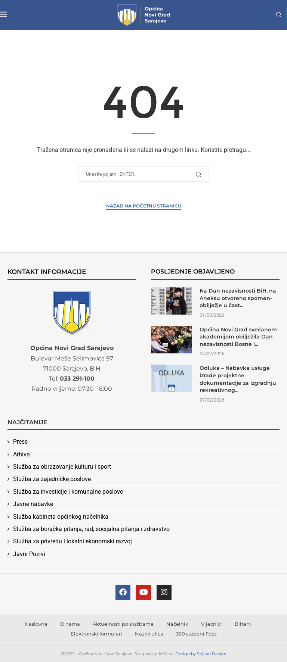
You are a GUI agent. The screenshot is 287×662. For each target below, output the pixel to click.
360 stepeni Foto (196, 634)
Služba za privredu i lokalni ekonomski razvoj (72, 541)
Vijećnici (211, 624)
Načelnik (177, 624)
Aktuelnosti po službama (123, 624)
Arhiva (21, 454)
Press (20, 441)
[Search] (279, 14)
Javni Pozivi (29, 554)
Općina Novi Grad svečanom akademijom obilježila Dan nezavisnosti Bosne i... (238, 336)
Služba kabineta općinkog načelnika (60, 516)
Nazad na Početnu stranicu (143, 206)
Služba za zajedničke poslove (52, 479)
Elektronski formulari (96, 634)
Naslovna (36, 624)
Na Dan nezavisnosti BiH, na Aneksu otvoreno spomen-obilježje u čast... (238, 298)
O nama (70, 624)
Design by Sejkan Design (200, 653)
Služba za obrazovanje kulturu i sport (62, 466)
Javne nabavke (33, 504)
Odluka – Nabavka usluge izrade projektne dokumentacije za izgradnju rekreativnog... (238, 379)
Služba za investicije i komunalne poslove (68, 491)
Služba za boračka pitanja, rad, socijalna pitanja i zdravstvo (91, 529)
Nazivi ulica (149, 634)
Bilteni (243, 624)
